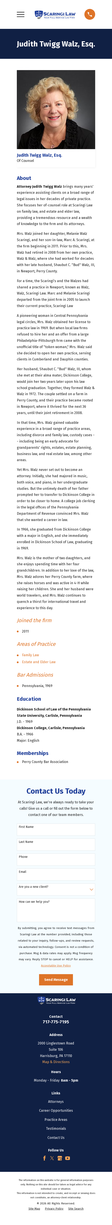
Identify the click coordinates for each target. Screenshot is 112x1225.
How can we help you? (34, 902)
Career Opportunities (56, 1110)
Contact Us (56, 1138)
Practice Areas (55, 1120)
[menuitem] (34, 1209)
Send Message (56, 980)
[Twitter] (52, 1158)
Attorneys (56, 1102)
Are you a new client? (33, 887)
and (36, 662)
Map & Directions (56, 1062)
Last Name (26, 842)
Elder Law (47, 662)
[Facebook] (44, 1158)
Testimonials (56, 1128)
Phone (23, 857)
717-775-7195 (56, 1021)
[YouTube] (67, 1158)
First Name (26, 827)
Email (22, 872)
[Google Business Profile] (59, 1158)
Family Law (30, 655)
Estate (27, 662)
